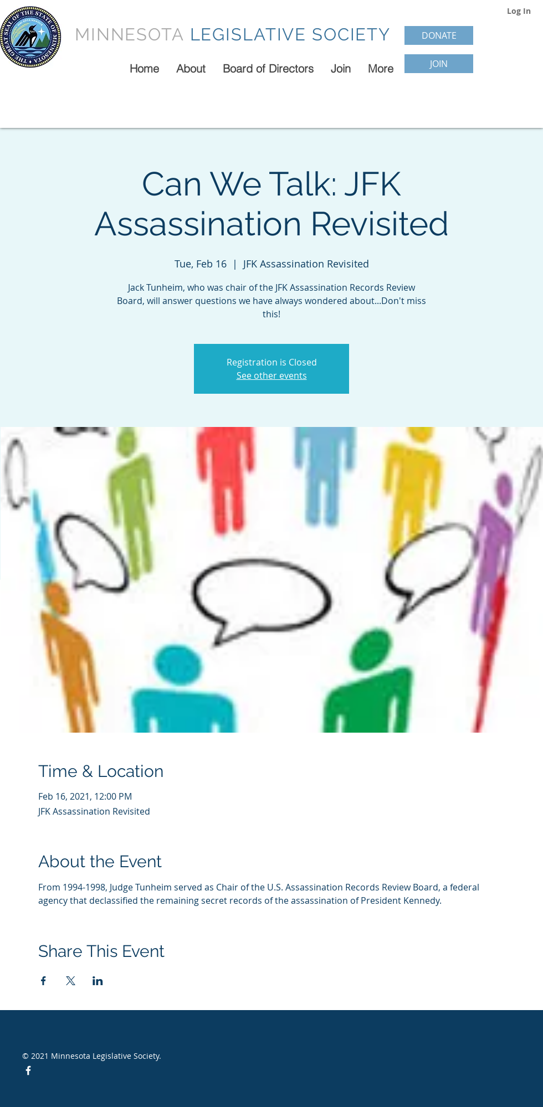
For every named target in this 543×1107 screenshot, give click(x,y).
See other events (272, 375)
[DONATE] (438, 35)
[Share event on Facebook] (43, 980)
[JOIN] (438, 63)
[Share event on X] (70, 980)
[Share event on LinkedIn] (98, 980)
